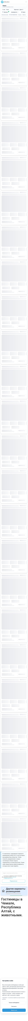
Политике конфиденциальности (10, 878)
